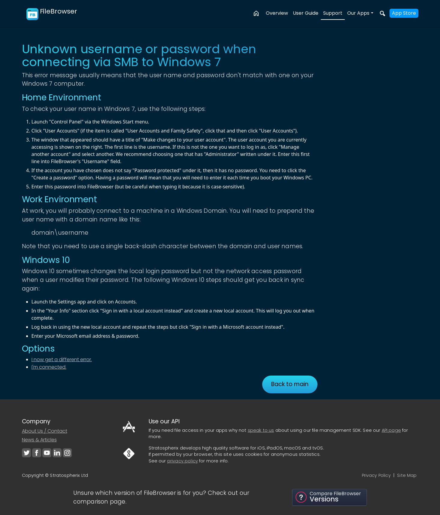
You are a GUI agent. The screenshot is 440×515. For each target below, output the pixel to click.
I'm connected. (49, 367)
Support (332, 13)
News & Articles (39, 439)
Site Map (407, 475)
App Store (404, 13)
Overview (277, 13)
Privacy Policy (376, 475)
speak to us (261, 430)
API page (391, 430)
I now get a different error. (62, 359)
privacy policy (182, 461)
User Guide (305, 13)
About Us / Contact (44, 431)
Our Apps (358, 13)
